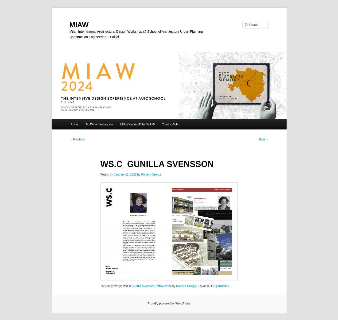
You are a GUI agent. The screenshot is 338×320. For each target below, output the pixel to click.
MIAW (79, 24)
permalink (222, 286)
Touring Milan (171, 124)
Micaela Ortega (151, 174)
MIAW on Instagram (99, 124)
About (75, 124)
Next (263, 139)
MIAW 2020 (164, 286)
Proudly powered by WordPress (169, 303)
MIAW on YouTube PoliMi (137, 124)
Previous (77, 139)
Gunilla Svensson (143, 286)
